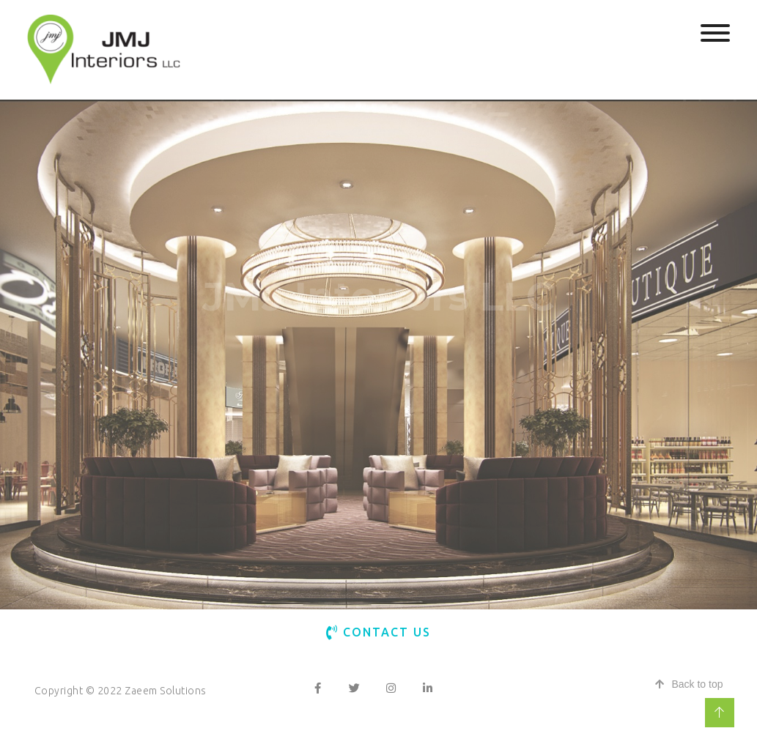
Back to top (689, 684)
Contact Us (378, 632)
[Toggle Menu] (715, 33)
